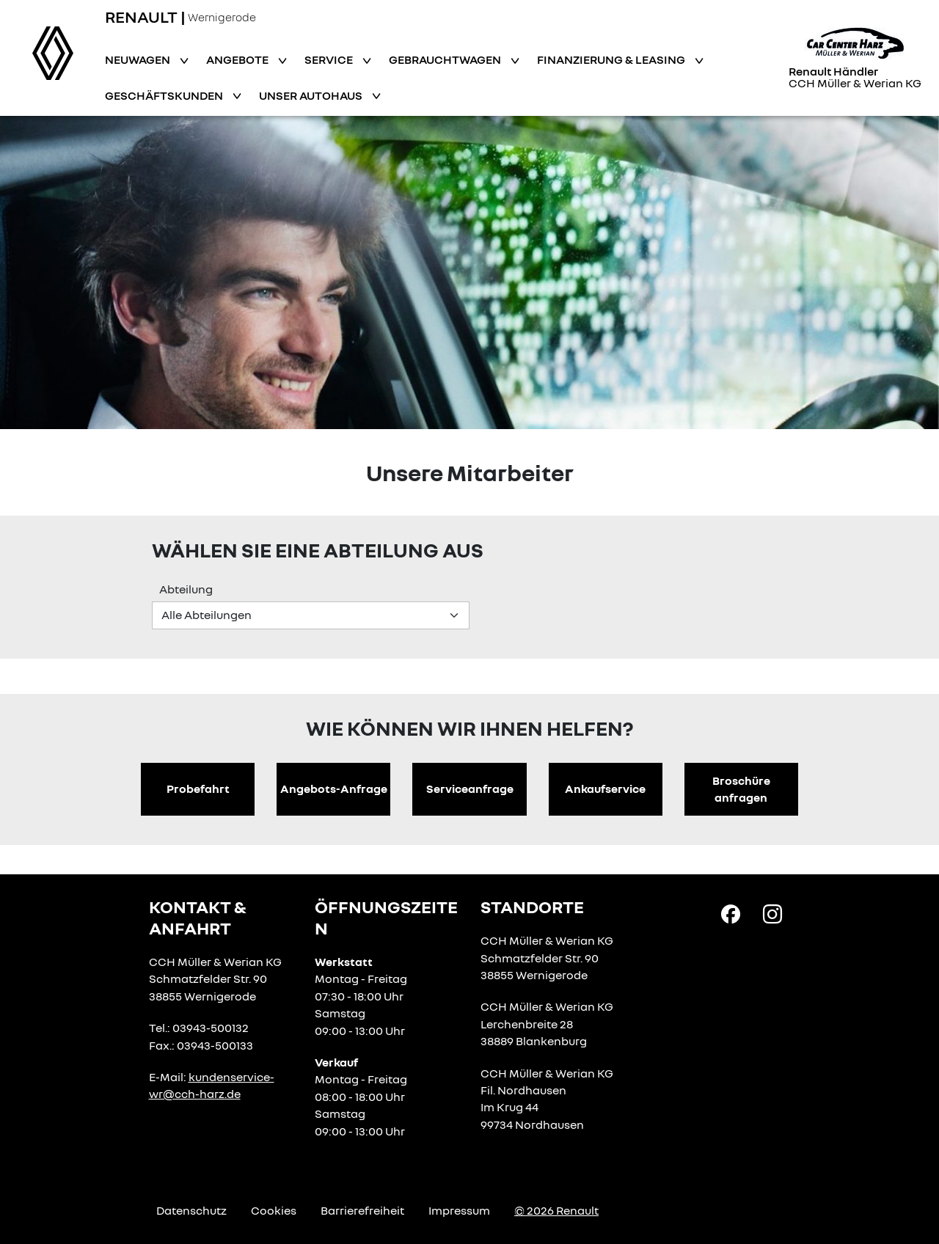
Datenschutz (191, 1210)
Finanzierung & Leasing (612, 59)
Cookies (273, 1210)
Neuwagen (138, 59)
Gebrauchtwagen (446, 59)
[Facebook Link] (730, 913)
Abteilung (186, 589)
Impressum (459, 1210)
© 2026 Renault (556, 1210)
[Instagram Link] (772, 913)
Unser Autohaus (312, 95)
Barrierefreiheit (362, 1210)
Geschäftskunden (165, 95)
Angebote (238, 59)
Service (329, 59)
